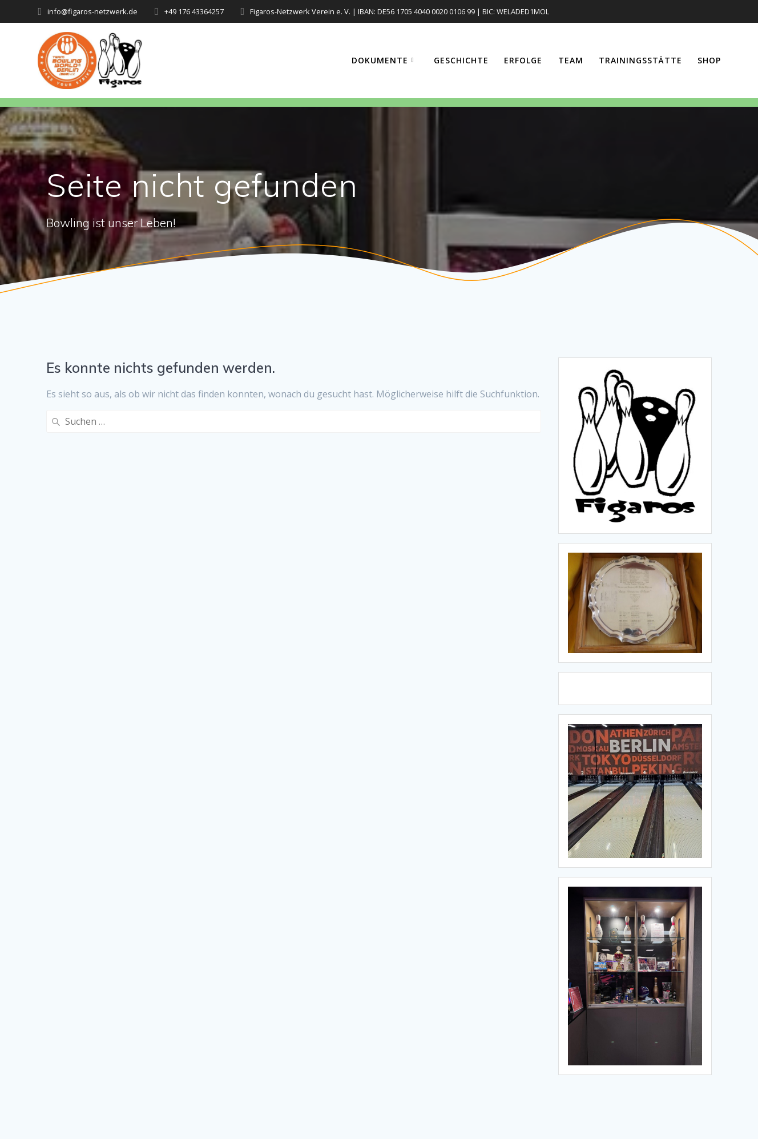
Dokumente (380, 60)
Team (570, 60)
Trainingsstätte (640, 60)
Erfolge (523, 60)
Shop (709, 60)
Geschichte (461, 60)
